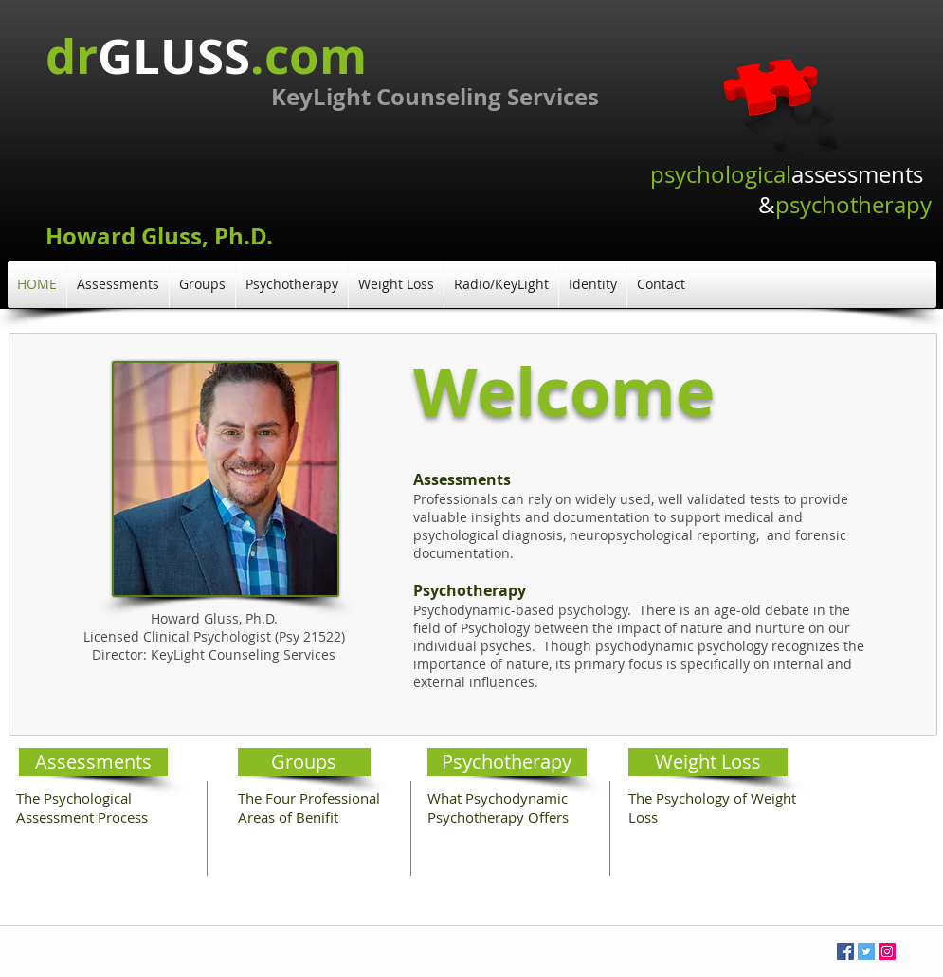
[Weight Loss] (708, 762)
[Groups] (304, 762)
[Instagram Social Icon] (887, 951)
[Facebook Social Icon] (845, 951)
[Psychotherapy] (507, 762)
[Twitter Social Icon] (866, 951)
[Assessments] (93, 762)
